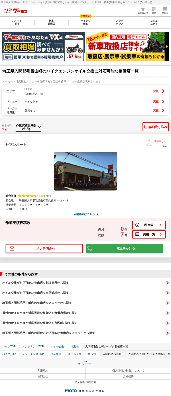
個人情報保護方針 (85, 382)
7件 (47, 195)
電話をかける (125, 248)
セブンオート (16, 145)
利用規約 (42, 370)
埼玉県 (75, 346)
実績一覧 (149, 234)
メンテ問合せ (45, 248)
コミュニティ (154, 22)
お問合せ (42, 376)
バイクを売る (85, 22)
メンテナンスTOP (33, 346)
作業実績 (56, 354)
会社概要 (128, 376)
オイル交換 (57, 346)
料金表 (149, 225)
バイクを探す (17, 22)
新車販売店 (51, 22)
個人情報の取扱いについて (128, 370)
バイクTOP (9, 346)
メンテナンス (119, 22)
